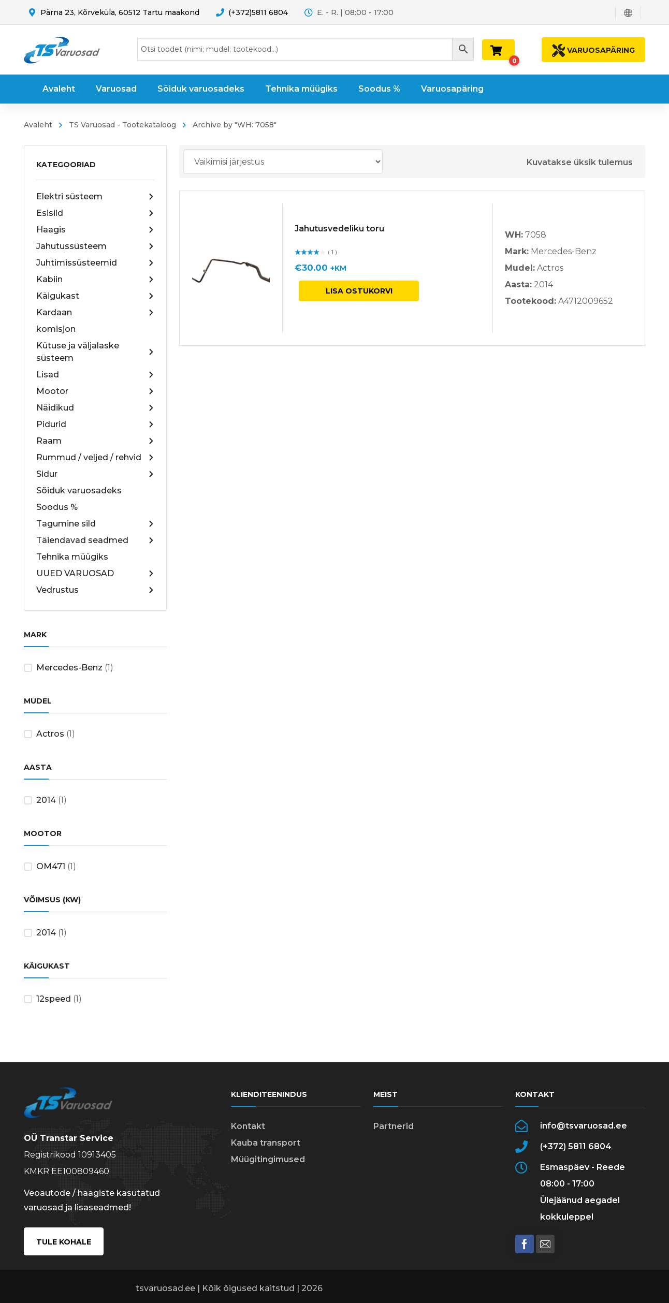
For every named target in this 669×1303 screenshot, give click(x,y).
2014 (46, 800)
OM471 (50, 866)
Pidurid (95, 424)
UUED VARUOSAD (95, 573)
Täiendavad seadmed (95, 540)
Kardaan (95, 312)
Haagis (95, 230)
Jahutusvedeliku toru (339, 228)
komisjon (56, 329)
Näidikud (95, 408)
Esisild (95, 213)
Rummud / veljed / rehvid (95, 457)
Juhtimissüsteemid (95, 263)
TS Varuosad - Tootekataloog (122, 124)
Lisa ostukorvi (359, 291)
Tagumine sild (95, 524)
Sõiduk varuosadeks (79, 490)
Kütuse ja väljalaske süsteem (95, 352)
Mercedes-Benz (69, 667)
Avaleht (38, 124)
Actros (50, 734)
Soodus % (57, 507)
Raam (95, 441)
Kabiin (95, 279)
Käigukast (95, 296)
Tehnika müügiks (72, 557)
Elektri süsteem (95, 196)
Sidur (95, 474)
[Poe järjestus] (283, 161)
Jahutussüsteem (95, 246)
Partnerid (393, 1126)
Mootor (95, 391)
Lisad (95, 375)
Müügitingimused (268, 1159)
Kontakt (248, 1126)
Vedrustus (95, 590)
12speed (53, 999)
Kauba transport (265, 1143)
